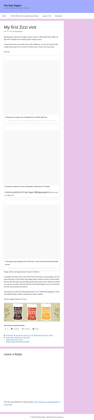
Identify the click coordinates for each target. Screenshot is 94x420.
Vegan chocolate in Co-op (14, 340)
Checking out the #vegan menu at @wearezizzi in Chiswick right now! (26, 117)
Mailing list (58, 16)
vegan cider (10, 337)
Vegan (51, 335)
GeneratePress (59, 417)
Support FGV (46, 16)
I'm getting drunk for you (39, 335)
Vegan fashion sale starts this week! (18, 342)
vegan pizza (18, 337)
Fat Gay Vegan (12, 5)
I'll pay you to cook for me (22, 335)
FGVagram (9, 335)
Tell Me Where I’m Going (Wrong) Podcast (24, 16)
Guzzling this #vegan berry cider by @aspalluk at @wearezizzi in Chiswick (27, 186)
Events (4, 16)
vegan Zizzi (26, 337)
